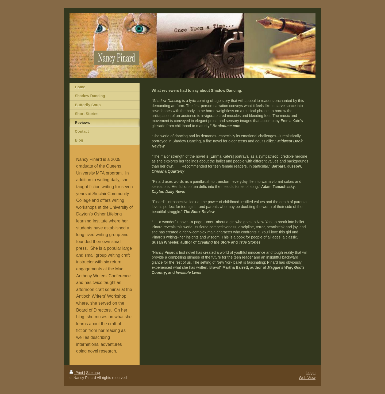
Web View (307, 378)
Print (77, 372)
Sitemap (93, 372)
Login (310, 372)
